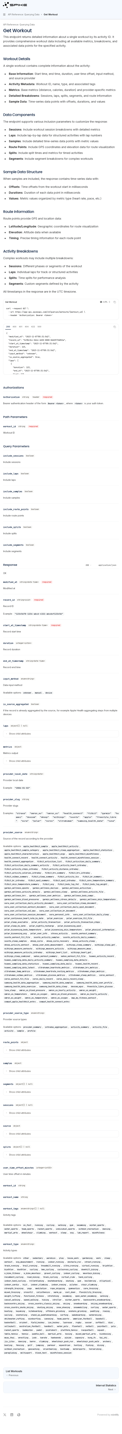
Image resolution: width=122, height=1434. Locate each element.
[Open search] (111, 5)
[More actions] (117, 5)
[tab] (8, 327)
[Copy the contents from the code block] (115, 302)
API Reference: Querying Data (19, 24)
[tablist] (57, 327)
